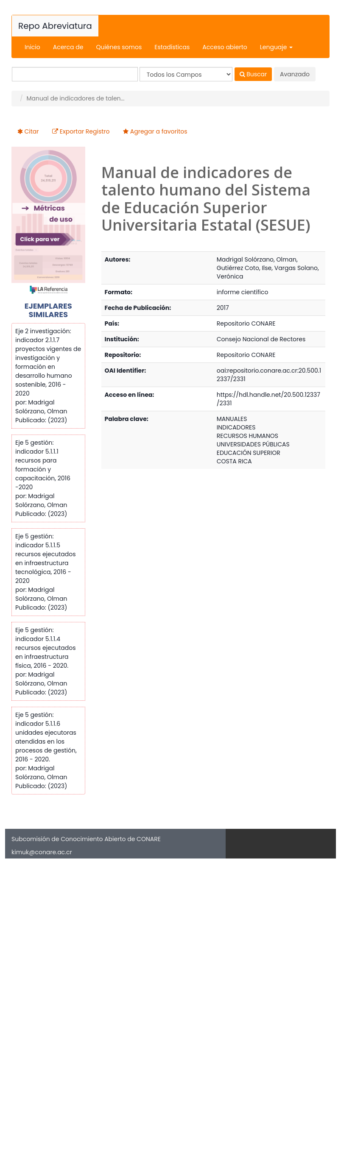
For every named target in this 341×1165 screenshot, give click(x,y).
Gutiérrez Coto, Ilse (244, 268)
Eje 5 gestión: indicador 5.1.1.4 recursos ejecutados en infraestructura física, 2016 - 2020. (45, 648)
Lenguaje (276, 47)
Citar (32, 131)
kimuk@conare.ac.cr (41, 852)
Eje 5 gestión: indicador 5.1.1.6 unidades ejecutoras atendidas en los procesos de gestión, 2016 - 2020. (46, 737)
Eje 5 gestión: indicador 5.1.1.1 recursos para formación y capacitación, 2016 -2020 (42, 464)
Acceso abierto (224, 47)
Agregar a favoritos (158, 131)
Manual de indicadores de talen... (75, 98)
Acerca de (68, 47)
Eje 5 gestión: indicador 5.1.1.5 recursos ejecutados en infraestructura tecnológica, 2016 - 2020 (45, 558)
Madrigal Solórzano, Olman (256, 259)
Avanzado (295, 74)
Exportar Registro (85, 131)
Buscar (253, 74)
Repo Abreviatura (55, 26)
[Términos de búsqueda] (75, 74)
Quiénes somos (119, 47)
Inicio (32, 47)
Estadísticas (172, 47)
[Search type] (186, 74)
